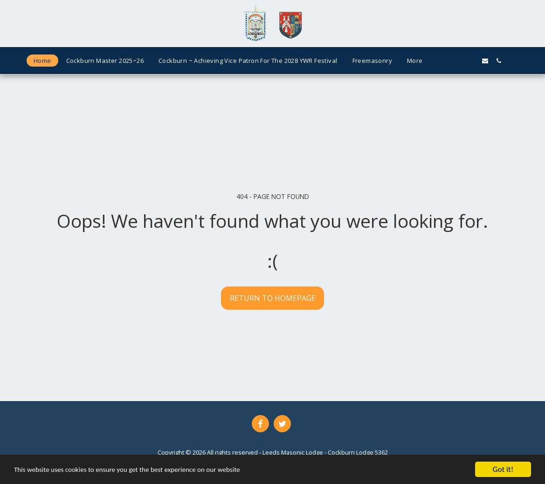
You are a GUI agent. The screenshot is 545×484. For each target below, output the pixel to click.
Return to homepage (273, 298)
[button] (444, 61)
